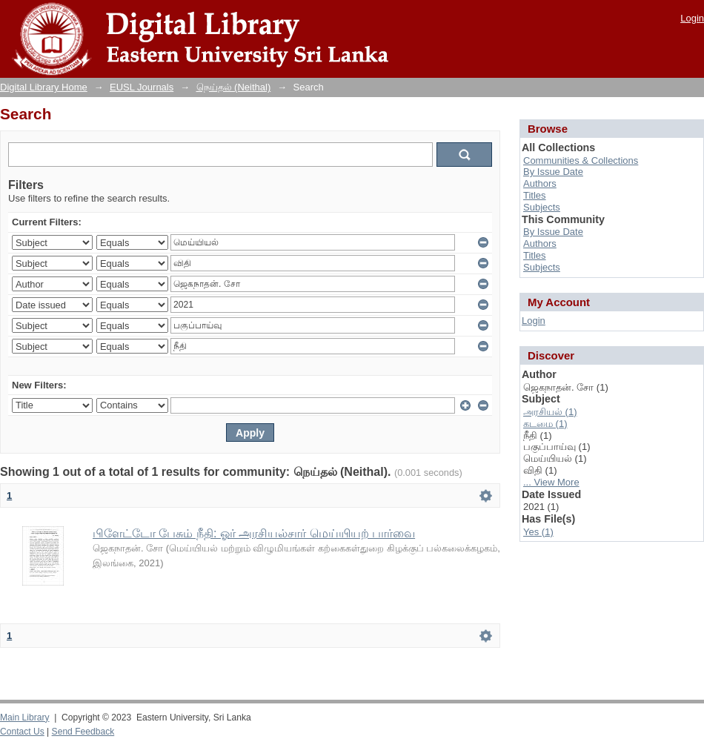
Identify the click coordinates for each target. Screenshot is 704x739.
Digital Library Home (43, 87)
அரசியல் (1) (550, 411)
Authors (540, 183)
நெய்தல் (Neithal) (233, 87)
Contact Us (22, 731)
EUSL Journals (141, 87)
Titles (534, 195)
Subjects (541, 207)
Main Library (24, 717)
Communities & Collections (580, 160)
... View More (551, 482)
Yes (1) (538, 531)
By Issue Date (553, 171)
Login (692, 18)
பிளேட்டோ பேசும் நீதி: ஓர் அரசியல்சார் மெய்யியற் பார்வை (254, 533)
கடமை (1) (545, 423)
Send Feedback (83, 731)
